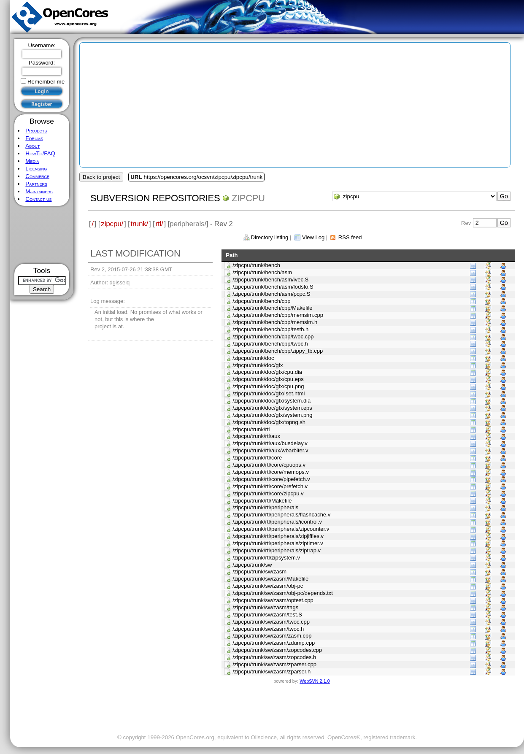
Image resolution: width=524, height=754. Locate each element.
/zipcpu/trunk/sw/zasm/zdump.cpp (273, 643)
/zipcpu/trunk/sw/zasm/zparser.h (271, 671)
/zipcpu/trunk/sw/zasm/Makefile (270, 579)
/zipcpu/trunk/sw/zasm (259, 571)
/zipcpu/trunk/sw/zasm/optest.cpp (272, 600)
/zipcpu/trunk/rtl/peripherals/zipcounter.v (280, 529)
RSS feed (350, 237)
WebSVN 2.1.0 (315, 681)
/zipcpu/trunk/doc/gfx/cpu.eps (267, 379)
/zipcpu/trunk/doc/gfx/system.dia (271, 400)
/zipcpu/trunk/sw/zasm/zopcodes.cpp (277, 650)
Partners (36, 184)
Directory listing (270, 237)
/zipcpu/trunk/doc (253, 358)
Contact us (38, 199)
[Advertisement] (42, 234)
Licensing (36, 168)
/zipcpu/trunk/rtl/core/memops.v (270, 472)
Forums (34, 138)
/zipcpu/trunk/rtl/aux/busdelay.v (270, 443)
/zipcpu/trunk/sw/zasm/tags (265, 607)
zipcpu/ (112, 223)
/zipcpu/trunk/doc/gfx (257, 365)
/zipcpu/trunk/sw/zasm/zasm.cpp (271, 635)
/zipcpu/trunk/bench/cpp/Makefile (272, 308)
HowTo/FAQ (40, 153)
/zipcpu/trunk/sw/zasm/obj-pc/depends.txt (282, 593)
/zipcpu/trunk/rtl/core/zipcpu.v (267, 493)
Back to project (101, 177)
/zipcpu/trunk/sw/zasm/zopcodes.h (274, 657)
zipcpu (248, 198)
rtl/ (159, 223)
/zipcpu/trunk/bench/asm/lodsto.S (272, 287)
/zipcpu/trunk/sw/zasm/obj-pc (267, 586)
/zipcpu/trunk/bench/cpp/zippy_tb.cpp (277, 351)
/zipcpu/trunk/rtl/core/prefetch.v (270, 486)
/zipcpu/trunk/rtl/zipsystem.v (266, 557)
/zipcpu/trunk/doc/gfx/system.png (272, 415)
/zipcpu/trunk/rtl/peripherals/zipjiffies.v (278, 536)
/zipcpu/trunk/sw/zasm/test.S (267, 614)
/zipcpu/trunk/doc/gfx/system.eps (272, 408)
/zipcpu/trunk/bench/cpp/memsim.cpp (277, 315)
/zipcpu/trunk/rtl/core (257, 457)
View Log (313, 237)
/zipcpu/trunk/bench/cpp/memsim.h (274, 322)
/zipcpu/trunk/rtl (251, 429)
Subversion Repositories (155, 198)
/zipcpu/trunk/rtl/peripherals (265, 507)
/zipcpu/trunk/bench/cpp (261, 301)
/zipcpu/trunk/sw (252, 565)
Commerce (37, 176)
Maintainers (38, 191)
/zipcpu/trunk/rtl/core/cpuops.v (268, 465)
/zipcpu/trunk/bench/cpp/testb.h (270, 329)
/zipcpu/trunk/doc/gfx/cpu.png (268, 386)
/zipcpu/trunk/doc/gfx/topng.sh (268, 422)
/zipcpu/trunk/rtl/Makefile (262, 500)
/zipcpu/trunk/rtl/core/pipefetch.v (271, 479)
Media (32, 161)
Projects (36, 130)
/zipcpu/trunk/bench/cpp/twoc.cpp (272, 336)
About (32, 146)
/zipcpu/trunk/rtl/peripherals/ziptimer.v (277, 543)
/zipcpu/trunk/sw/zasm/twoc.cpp (271, 622)
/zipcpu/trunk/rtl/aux (256, 436)
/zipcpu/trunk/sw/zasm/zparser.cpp (274, 664)
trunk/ (139, 223)
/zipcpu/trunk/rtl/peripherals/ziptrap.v (276, 550)
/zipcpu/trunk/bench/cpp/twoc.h (270, 344)
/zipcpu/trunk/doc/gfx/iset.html (268, 393)
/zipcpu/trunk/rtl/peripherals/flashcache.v (281, 514)
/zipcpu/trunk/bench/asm (262, 272)
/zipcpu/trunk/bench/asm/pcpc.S (271, 294)
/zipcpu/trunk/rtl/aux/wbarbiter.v (270, 450)
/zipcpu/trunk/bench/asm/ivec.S (270, 279)
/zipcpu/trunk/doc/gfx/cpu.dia (267, 372)
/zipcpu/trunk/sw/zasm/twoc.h (268, 629)
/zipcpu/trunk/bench (256, 265)
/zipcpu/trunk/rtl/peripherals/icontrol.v (277, 522)
